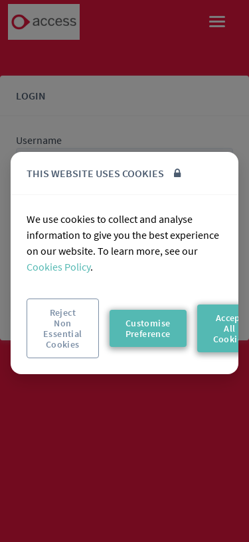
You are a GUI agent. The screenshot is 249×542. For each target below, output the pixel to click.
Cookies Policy (58, 266)
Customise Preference (148, 328)
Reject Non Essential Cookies (62, 328)
